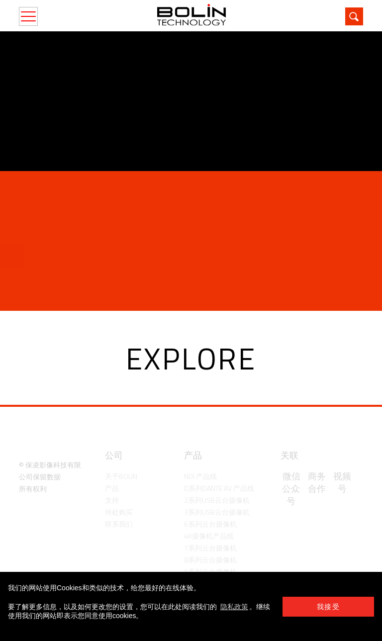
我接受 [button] (328, 607)
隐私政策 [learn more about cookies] (234, 607)
